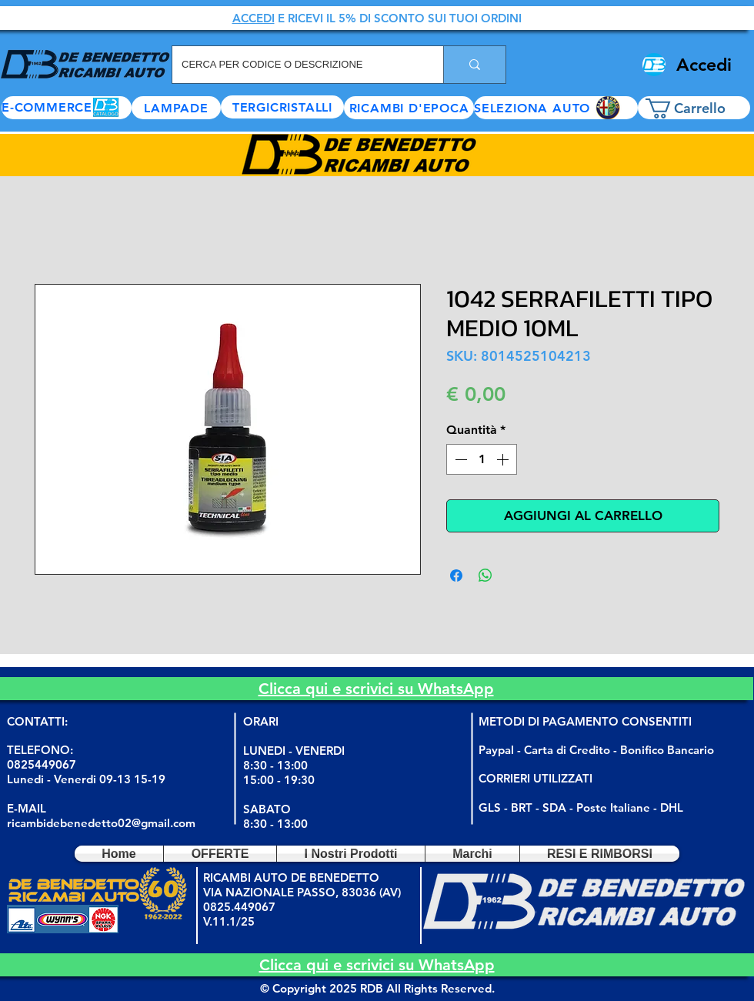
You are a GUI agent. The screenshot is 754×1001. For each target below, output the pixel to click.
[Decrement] (459, 459)
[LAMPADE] (176, 107)
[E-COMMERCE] (67, 107)
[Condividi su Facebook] (456, 575)
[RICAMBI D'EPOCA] (409, 107)
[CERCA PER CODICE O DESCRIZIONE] (296, 64)
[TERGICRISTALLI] (282, 106)
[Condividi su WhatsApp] (485, 575)
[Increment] (504, 459)
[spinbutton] (481, 459)
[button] (556, 107)
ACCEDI (253, 18)
